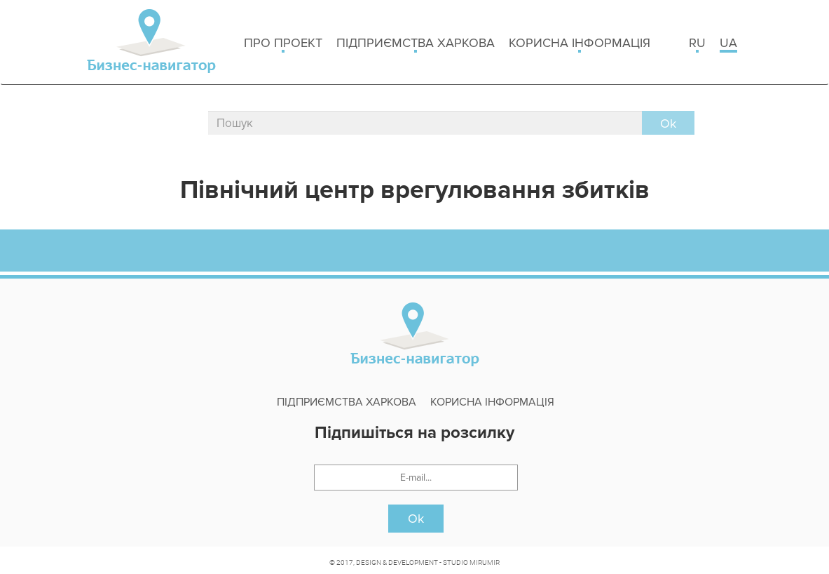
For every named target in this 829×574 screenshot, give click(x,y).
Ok (416, 518)
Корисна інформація (579, 44)
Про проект (283, 44)
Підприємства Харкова (415, 44)
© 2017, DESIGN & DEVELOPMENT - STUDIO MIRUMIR (414, 562)
